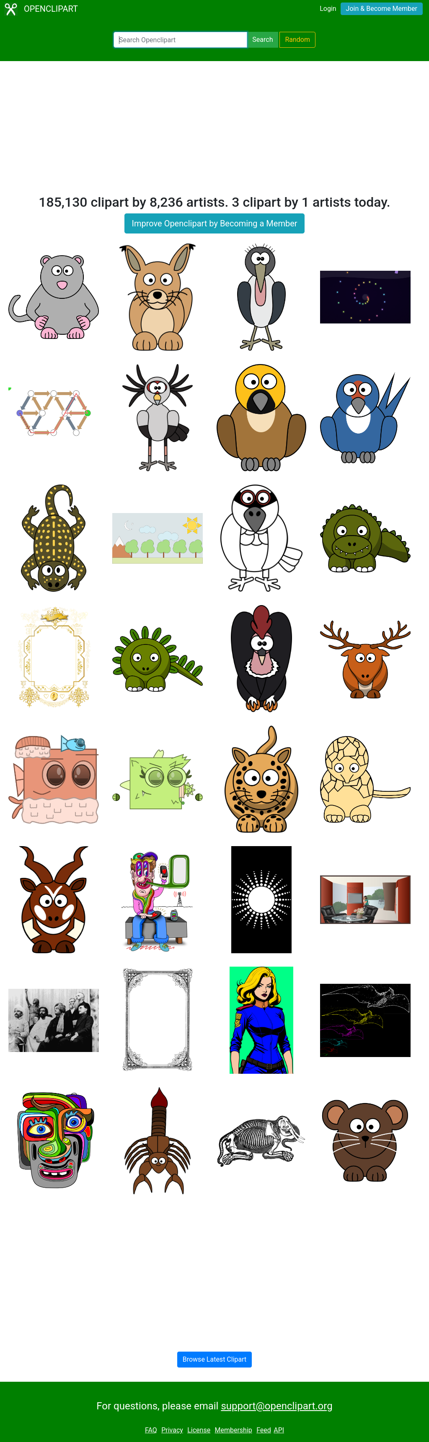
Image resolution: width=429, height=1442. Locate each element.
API (279, 1430)
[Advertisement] (214, 131)
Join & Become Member (381, 9)
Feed (263, 1430)
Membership (233, 1430)
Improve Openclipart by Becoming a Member (214, 223)
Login (328, 9)
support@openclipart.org (276, 1406)
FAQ (151, 1430)
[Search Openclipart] (180, 40)
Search (262, 40)
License (198, 1430)
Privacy (172, 1430)
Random (297, 40)
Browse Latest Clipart (215, 1359)
